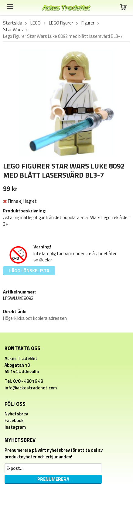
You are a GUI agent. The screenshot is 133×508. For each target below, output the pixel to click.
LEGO (35, 23)
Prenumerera (53, 479)
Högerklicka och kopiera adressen (35, 318)
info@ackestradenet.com (31, 387)
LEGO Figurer (61, 23)
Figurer (87, 23)
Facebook (14, 420)
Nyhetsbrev (16, 413)
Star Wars (13, 29)
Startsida (12, 23)
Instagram (15, 427)
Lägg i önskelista (29, 270)
